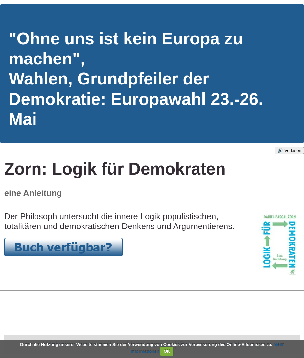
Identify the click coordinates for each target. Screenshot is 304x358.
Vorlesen (292, 150)
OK (167, 351)
